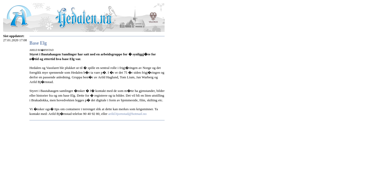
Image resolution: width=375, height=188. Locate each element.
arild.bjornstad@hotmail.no (127, 114)
